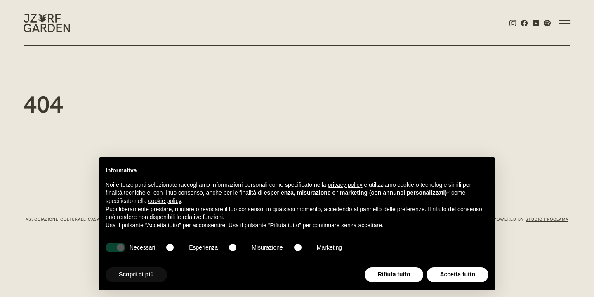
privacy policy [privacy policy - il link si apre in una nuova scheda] (345, 185)
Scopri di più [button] (136, 274)
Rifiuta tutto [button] (394, 274)
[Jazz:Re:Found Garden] (47, 23)
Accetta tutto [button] (457, 274)
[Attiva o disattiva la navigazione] (560, 23)
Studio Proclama (547, 219)
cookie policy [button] (164, 201)
